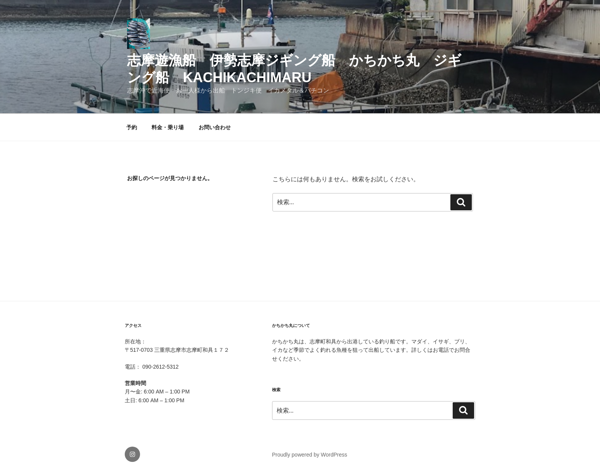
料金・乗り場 (168, 127)
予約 (131, 127)
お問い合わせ (215, 127)
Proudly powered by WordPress (309, 455)
